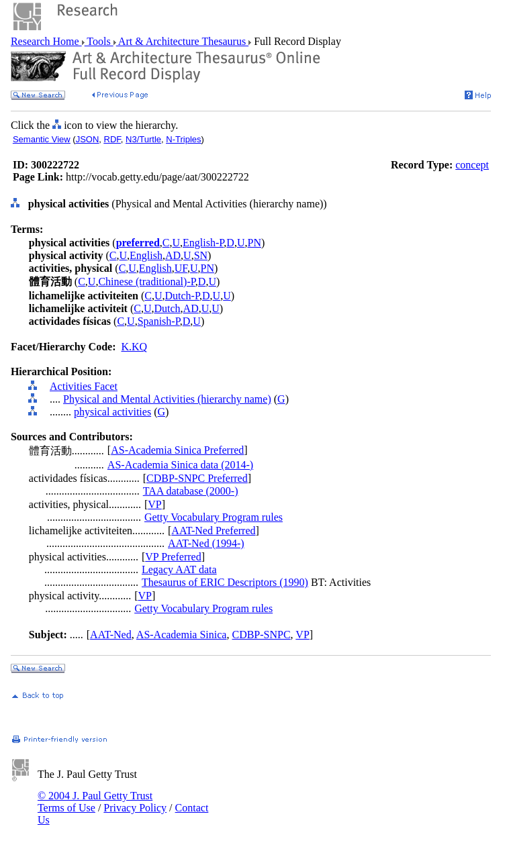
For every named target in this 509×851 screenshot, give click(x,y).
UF (181, 268)
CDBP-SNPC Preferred (197, 478)
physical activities (112, 411)
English (146, 255)
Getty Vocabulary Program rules (213, 517)
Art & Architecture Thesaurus (182, 41)
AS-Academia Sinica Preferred (177, 450)
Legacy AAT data (179, 569)
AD (173, 255)
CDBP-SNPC (261, 634)
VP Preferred (173, 556)
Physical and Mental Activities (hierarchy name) (167, 399)
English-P (203, 242)
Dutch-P (182, 295)
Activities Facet (84, 386)
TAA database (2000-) (190, 491)
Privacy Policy (135, 807)
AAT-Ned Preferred (213, 530)
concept (472, 164)
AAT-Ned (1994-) (206, 543)
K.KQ (134, 346)
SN (200, 255)
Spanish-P (159, 321)
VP (154, 504)
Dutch (167, 308)
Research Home (46, 41)
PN (254, 242)
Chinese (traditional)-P (146, 281)
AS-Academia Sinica (181, 634)
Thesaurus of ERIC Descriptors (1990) (225, 582)
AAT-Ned (111, 634)
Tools (99, 41)
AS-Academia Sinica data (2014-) (180, 464)
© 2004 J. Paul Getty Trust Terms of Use (95, 801)
